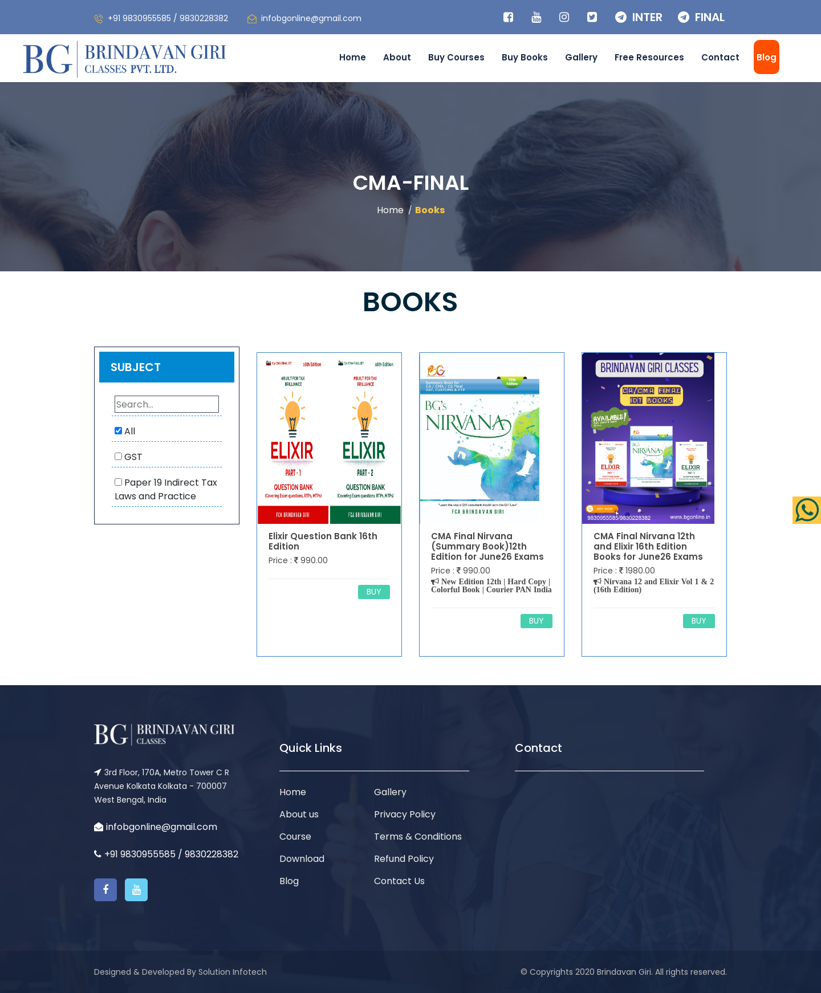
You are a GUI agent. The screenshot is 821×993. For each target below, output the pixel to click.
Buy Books (525, 57)
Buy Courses (456, 57)
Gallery (581, 57)
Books (430, 210)
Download (301, 858)
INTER (639, 17)
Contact (720, 57)
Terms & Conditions (418, 836)
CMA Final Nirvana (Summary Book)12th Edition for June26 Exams (487, 546)
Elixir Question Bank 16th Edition (323, 541)
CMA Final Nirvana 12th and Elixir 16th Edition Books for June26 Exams (648, 546)
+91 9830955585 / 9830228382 (168, 18)
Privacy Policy (405, 814)
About (397, 57)
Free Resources (649, 57)
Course (295, 836)
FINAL (701, 17)
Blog (767, 57)
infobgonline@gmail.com (311, 18)
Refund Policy (404, 858)
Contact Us (399, 881)
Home (352, 57)
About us (299, 814)
